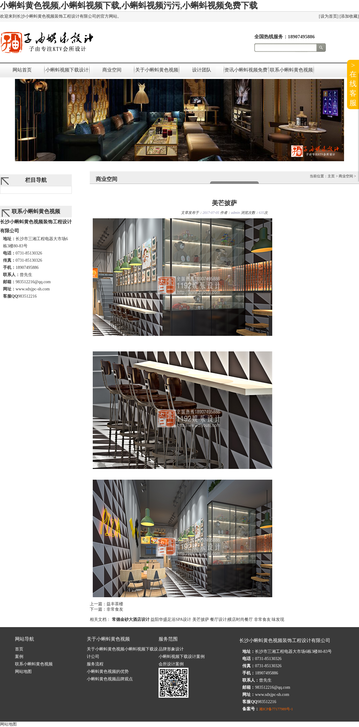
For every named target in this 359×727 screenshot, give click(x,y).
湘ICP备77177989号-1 (276, 709)
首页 (19, 649)
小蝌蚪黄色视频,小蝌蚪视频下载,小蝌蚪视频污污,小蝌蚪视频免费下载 (129, 5)
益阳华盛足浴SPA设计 (170, 619)
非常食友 (115, 609)
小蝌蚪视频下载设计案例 (182, 656)
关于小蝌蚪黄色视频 (156, 69)
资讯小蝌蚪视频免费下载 (246, 69)
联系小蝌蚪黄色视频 (291, 69)
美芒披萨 (200, 619)
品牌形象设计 (171, 649)
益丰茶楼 (115, 604)
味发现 (278, 619)
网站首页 (22, 69)
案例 (19, 656)
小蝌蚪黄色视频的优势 (108, 671)
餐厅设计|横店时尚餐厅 (231, 619)
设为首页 (328, 16)
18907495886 (301, 36)
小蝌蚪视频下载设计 (67, 69)
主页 (331, 176)
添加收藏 (349, 16)
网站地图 (23, 671)
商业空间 (111, 69)
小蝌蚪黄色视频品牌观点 (110, 679)
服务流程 (95, 664)
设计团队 (201, 69)
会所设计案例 (171, 664)
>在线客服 (353, 84)
